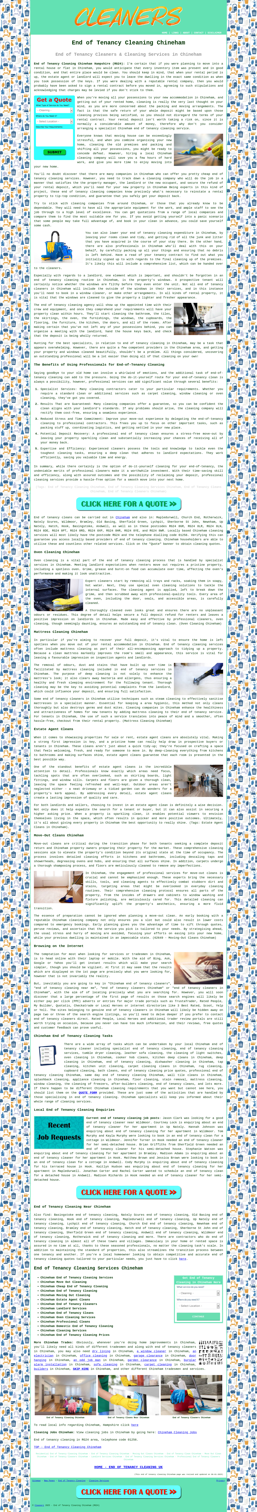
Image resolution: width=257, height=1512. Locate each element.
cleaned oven (121, 610)
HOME (165, 33)
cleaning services (75, 1101)
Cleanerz (39, 1505)
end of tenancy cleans (175, 1084)
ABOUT (186, 33)
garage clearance (148, 1355)
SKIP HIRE (81, 1369)
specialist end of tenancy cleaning (144, 1048)
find (46, 1214)
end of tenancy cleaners (175, 1347)
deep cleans (178, 1057)
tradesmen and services (184, 1369)
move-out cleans (203, 873)
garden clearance (142, 1360)
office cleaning (93, 1355)
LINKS (175, 33)
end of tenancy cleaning (140, 539)
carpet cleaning (158, 1364)
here (182, 1259)
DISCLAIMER (214, 33)
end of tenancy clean (158, 623)
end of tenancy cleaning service (161, 128)
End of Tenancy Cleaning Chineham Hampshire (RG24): (79, 63)
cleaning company (83, 920)
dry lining (101, 1351)
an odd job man (86, 1360)
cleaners (77, 699)
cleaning (216, 848)
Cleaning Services (99, 1481)
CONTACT (199, 33)
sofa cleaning (105, 1364)
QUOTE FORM (88, 1092)
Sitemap (36, 1481)
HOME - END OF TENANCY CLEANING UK (128, 1467)
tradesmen (118, 1347)
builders (41, 1369)
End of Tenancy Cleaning (71, 1481)
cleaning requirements (130, 1088)
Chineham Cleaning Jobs (177, 1432)
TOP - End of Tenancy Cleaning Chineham (67, 1447)
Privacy (221, 1481)
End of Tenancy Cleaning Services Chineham (88, 1268)
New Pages (49, 1481)
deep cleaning (97, 674)
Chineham (123, 517)
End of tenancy (46, 517)
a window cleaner (151, 1351)
